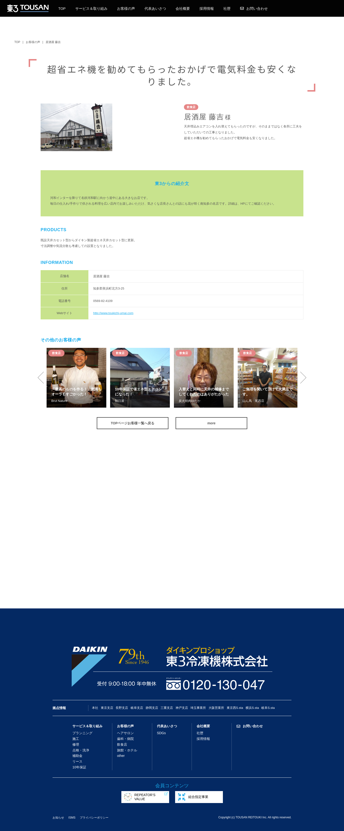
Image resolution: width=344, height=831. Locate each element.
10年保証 (79, 767)
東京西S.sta (235, 708)
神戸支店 (182, 708)
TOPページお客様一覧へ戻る (133, 423)
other (121, 756)
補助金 (77, 756)
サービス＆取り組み (91, 8)
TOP (62, 8)
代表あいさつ (155, 8)
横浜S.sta (252, 708)
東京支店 (107, 708)
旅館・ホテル (127, 750)
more (211, 423)
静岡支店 (152, 708)
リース (77, 761)
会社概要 (183, 8)
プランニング (82, 733)
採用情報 (206, 8)
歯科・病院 (125, 739)
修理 (75, 744)
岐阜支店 (137, 708)
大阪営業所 (216, 708)
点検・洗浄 (80, 750)
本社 (95, 708)
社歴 (227, 8)
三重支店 (167, 708)
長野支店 (122, 708)
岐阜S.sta (268, 708)
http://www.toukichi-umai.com (113, 313)
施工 (75, 739)
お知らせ (58, 817)
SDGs (161, 733)
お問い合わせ (254, 8)
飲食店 (122, 744)
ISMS (71, 817)
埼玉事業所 (198, 708)
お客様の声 (126, 8)
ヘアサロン (125, 733)
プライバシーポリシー (94, 817)
